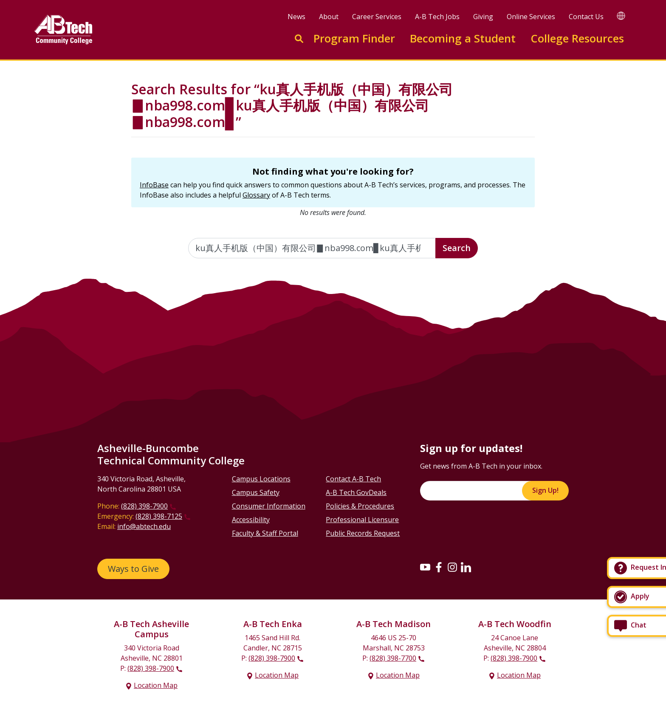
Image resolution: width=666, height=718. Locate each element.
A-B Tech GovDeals (356, 492)
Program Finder (354, 38)
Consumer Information (268, 506)
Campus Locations (261, 478)
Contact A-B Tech (353, 478)
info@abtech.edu (144, 526)
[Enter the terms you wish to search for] (312, 248)
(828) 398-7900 (144, 506)
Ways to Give (133, 568)
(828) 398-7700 (393, 658)
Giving (483, 16)
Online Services (531, 16)
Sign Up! (545, 490)
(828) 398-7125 (158, 516)
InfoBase (154, 184)
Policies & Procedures (360, 506)
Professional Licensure (362, 519)
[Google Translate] (621, 15)
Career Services (376, 16)
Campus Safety (255, 492)
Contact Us (586, 16)
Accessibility (251, 519)
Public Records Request (363, 533)
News (296, 16)
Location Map (156, 685)
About (329, 16)
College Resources (577, 38)
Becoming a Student (463, 38)
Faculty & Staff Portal (265, 533)
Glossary (256, 195)
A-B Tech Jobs (437, 16)
